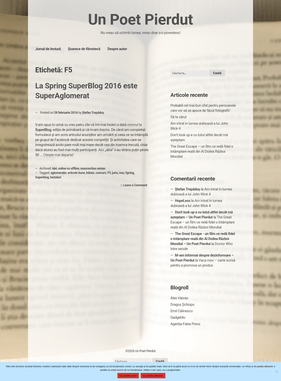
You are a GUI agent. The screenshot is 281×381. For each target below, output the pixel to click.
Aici (101, 150)
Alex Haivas (179, 298)
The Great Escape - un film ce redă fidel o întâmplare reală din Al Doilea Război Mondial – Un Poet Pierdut (202, 239)
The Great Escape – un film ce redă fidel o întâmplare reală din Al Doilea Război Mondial (201, 151)
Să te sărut (178, 117)
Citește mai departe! (58, 155)
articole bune (76, 173)
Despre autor (117, 49)
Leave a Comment (136, 185)
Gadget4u (177, 317)
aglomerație (58, 173)
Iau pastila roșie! (128, 375)
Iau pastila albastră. (153, 375)
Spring (129, 173)
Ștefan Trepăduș (93, 112)
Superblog (42, 177)
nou (121, 173)
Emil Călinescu (181, 311)
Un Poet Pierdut (140, 19)
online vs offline (68, 168)
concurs (101, 173)
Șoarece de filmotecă (84, 49)
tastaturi (55, 177)
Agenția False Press (185, 324)
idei (54, 168)
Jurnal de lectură (48, 49)
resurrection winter (92, 168)
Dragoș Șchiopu (182, 304)
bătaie (90, 173)
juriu (115, 173)
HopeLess (182, 200)
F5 (109, 173)
